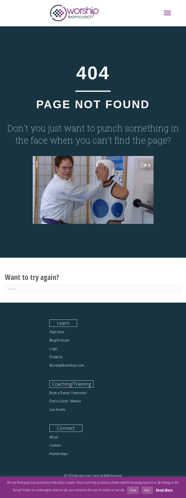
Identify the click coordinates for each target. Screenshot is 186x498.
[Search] (93, 289)
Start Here (56, 332)
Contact (55, 445)
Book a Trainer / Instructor (68, 393)
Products (56, 357)
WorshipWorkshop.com (66, 365)
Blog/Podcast (59, 340)
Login (53, 349)
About (53, 437)
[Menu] (167, 13)
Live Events (57, 409)
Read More (164, 489)
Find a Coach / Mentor (65, 401)
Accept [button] (133, 490)
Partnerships (58, 454)
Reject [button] (147, 490)
